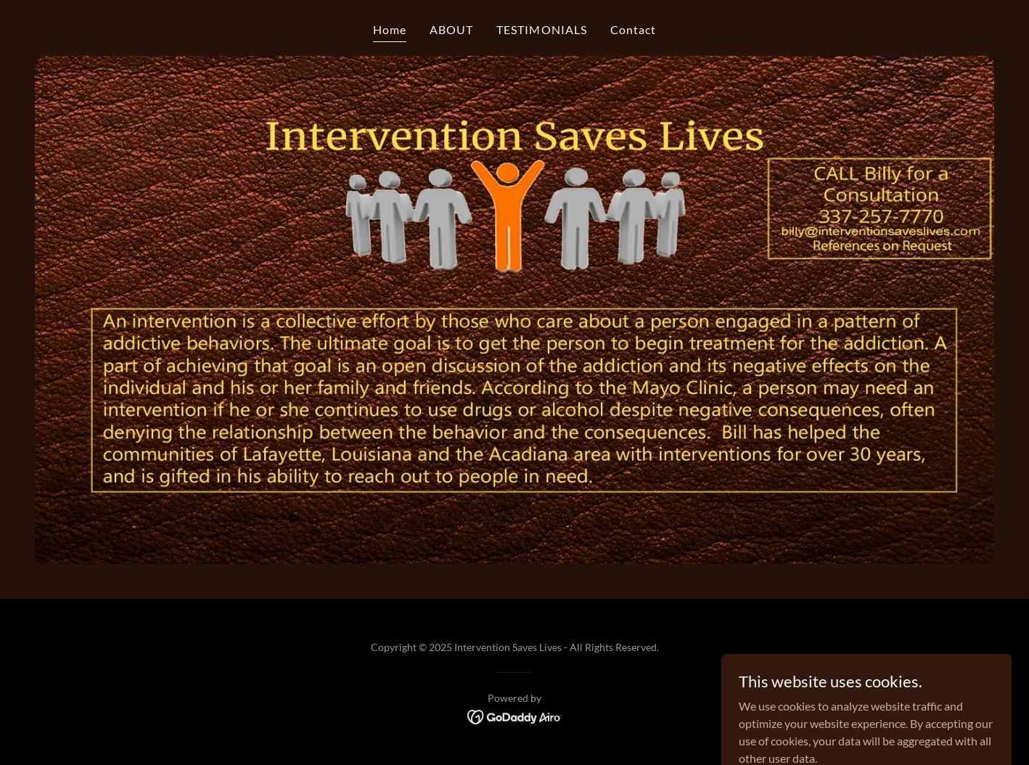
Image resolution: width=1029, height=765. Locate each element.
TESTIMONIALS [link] (541, 29)
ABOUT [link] (451, 29)
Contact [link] (633, 29)
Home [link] (389, 29)
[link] (514, 715)
